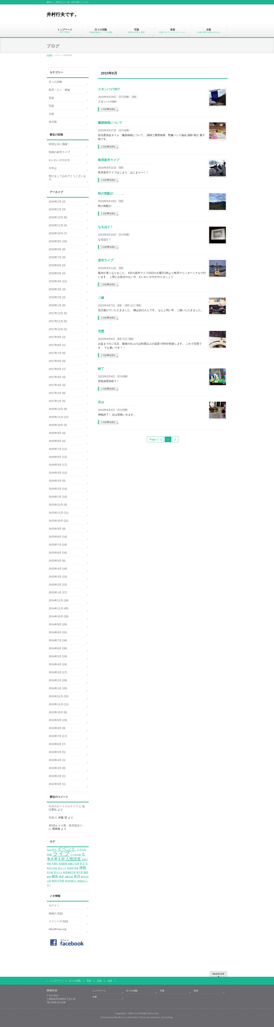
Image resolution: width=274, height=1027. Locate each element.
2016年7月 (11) (58, 448)
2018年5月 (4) (57, 273)
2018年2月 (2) (57, 297)
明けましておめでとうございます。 (67, 177)
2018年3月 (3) (57, 289)
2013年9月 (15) (58, 720)
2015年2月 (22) (58, 584)
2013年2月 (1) (57, 776)
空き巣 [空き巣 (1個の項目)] (50, 872)
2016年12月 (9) (58, 408)
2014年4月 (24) (58, 664)
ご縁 (101, 297)
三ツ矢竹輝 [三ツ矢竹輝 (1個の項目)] (75, 855)
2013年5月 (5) (57, 752)
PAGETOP (219, 974)
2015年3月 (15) (58, 576)
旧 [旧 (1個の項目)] (84, 863)
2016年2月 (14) (58, 488)
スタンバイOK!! (109, 89)
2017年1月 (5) (57, 400)
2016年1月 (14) (58, 496)
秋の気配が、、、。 (111, 193)
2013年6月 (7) (57, 744)
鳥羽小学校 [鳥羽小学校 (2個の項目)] (58, 880)
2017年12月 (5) (58, 313)
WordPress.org (57, 929)
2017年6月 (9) (57, 361)
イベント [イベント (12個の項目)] (66, 848)
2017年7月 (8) (57, 353)
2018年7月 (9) (57, 257)
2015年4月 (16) (58, 568)
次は (101, 402)
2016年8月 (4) (57, 440)
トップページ (56, 981)
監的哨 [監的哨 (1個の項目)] (70, 868)
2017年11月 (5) (58, 321)
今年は (53, 168)
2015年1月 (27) (58, 592)
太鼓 (51, 113)
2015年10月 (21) (58, 520)
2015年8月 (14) (58, 536)
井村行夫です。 (63, 14)
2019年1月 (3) (57, 209)
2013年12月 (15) (58, 696)
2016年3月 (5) (57, 480)
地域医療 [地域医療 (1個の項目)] (63, 863)
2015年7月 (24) (58, 544)
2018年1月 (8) (57, 305)
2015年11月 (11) (58, 512)
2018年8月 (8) (57, 249)
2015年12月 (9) (58, 504)
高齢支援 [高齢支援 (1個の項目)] (69, 877)
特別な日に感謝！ (59, 144)
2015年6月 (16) (58, 552)
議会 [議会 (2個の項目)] (85, 872)
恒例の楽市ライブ (59, 152)
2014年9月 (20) (58, 624)
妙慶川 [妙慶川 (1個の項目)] (71, 863)
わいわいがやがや (59, 160)
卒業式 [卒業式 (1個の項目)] (55, 863)
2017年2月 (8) (57, 392)
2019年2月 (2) (57, 201)
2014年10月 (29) (58, 616)
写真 (121, 201)
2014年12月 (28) (58, 600)
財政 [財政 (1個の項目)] (49, 877)
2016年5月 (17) (58, 464)
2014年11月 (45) (58, 608)
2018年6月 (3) (57, 265)
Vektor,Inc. (155, 1017)
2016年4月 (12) (58, 472)
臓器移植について (110, 122)
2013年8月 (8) (57, 728)
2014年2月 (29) (58, 680)
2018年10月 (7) (58, 233)
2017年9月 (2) (57, 337)
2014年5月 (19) (58, 656)
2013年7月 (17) (58, 736)
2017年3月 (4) (57, 384)
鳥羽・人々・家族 (132, 305)
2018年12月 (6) (58, 217)
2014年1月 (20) (58, 688)
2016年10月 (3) (58, 424)
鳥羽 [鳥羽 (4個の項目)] (77, 876)
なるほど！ (105, 227)
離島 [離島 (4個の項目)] (55, 876)
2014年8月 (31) (58, 632)
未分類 (53, 121)
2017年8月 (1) (57, 345)
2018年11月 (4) (58, 225)
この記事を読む (108, 109)
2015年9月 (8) (57, 528)
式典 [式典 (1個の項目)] (77, 863)
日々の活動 (124, 97)
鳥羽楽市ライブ (108, 160)
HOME (49, 55)
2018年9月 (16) (58, 241)
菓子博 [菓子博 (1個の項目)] (79, 872)
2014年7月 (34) (58, 640)
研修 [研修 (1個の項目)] (76, 868)
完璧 (101, 331)
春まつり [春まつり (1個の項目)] (62, 868)
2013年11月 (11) (58, 704)
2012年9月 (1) (57, 784)
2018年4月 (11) (58, 281)
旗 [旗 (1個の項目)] (81, 863)
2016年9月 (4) (57, 432)
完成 (51, 817)
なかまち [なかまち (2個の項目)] (52, 849)
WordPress (119, 1017)
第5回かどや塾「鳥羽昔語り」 (67, 825)
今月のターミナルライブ (63, 806)
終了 (101, 368)
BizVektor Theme (137, 1017)
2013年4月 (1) (57, 760)
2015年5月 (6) (57, 560)
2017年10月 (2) (58, 329)
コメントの (58, 921)
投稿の (56, 913)
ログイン (54, 905)
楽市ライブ (105, 260)
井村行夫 (132, 1013)
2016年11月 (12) (58, 416)
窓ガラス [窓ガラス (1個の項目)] (58, 872)
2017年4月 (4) (57, 376)
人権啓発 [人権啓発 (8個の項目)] (73, 859)
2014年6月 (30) (58, 648)
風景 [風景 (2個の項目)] (61, 876)
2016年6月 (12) (58, 456)
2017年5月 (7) (57, 368)
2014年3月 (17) (58, 672)
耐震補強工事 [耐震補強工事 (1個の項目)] (69, 872)
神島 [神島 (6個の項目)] (82, 868)
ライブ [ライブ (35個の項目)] (61, 853)
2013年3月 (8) (57, 768)
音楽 (134, 97)
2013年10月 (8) (58, 712)
